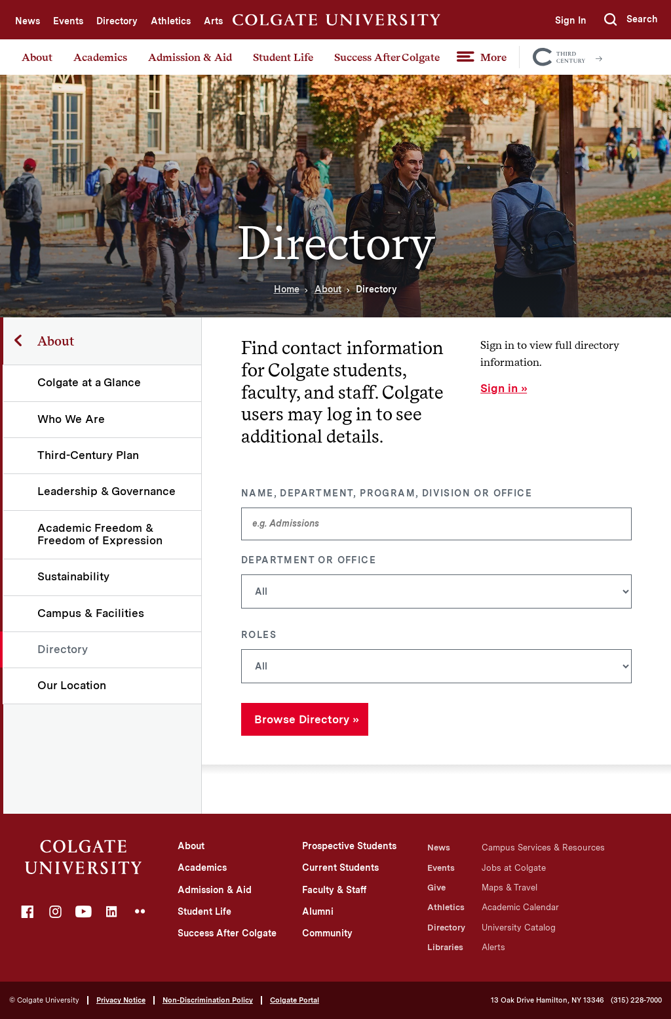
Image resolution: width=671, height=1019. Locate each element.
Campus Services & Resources (543, 847)
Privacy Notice (120, 1000)
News (27, 21)
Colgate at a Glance (90, 382)
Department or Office (308, 560)
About (37, 57)
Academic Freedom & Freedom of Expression (100, 534)
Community (327, 933)
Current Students (340, 867)
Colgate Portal (294, 1000)
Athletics (171, 21)
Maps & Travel (509, 887)
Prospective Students (349, 846)
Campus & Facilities (91, 613)
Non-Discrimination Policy (208, 1000)
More (493, 57)
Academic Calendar (520, 907)
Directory (117, 21)
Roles (259, 634)
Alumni (318, 911)
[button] (631, 19)
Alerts (493, 947)
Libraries (445, 947)
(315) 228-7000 (636, 1000)
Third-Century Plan (89, 455)
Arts (213, 21)
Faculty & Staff (334, 890)
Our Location (72, 685)
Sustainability (74, 576)
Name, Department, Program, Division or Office (386, 493)
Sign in (499, 388)
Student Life (283, 57)
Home (286, 289)
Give (436, 887)
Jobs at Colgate (514, 868)
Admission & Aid (190, 57)
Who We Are (71, 419)
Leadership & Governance (107, 491)
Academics (100, 57)
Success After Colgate (387, 57)
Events (68, 21)
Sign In (570, 20)
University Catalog (519, 927)
